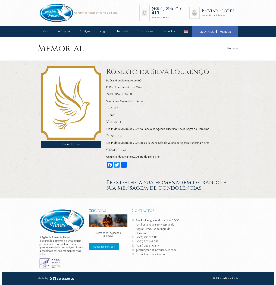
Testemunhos (145, 31)
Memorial (122, 31)
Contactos (169, 31)
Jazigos (103, 31)
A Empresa (64, 31)
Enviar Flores (218, 11)
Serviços (85, 31)
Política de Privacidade (225, 278)
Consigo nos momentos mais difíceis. (96, 12)
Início (45, 31)
